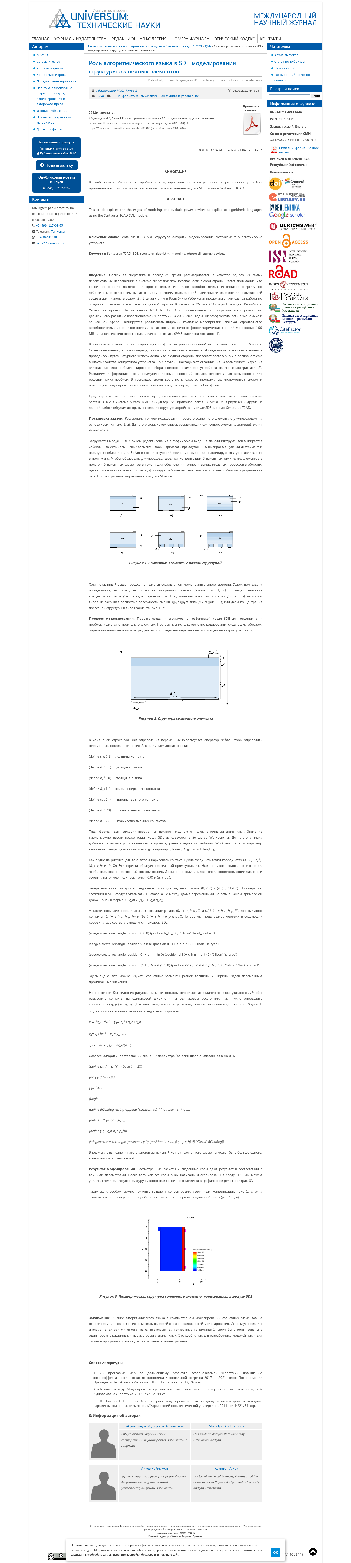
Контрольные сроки (52, 74)
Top (313, 1552)
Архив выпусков (286, 55)
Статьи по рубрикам (289, 61)
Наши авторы (284, 68)
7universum (49, 231)
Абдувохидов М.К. (109, 90)
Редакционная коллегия (138, 38)
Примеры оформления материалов (54, 119)
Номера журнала (190, 38)
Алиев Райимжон (154, 1468)
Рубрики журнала (50, 68)
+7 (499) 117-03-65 (47, 225)
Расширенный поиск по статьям (292, 77)
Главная (40, 38)
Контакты (270, 38)
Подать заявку (56, 165)
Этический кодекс (234, 38)
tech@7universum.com (50, 243)
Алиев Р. (131, 90)
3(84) (100, 96)
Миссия (42, 55)
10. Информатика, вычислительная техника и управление (156, 96)
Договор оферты (49, 129)
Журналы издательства (80, 38)
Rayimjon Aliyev (226, 1468)
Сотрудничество (48, 61)
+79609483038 (44, 237)
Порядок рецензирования (56, 81)
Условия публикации (52, 110)
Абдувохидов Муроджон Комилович (154, 1426)
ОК (275, 1552)
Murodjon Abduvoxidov (226, 1426)
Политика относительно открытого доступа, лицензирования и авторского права (54, 96)
